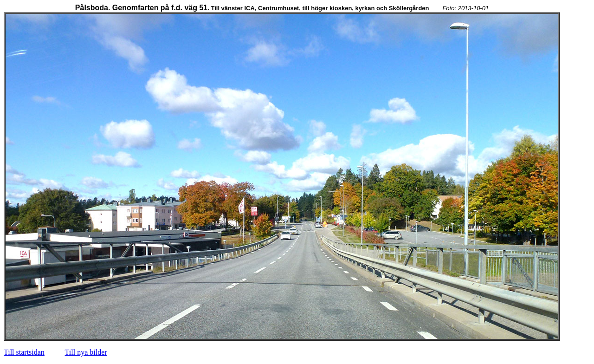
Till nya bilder (86, 352)
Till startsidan (24, 352)
